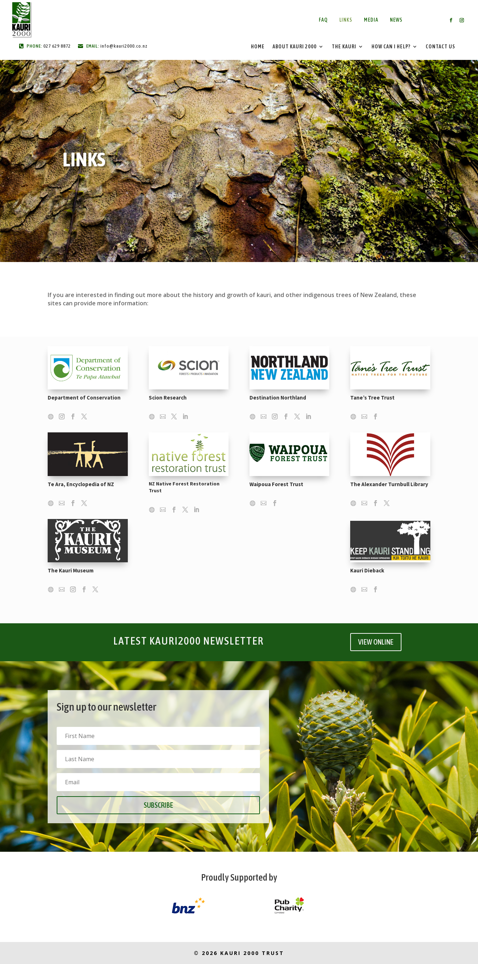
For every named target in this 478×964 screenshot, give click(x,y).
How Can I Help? (390, 46)
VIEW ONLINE (376, 642)
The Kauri (344, 46)
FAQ (323, 20)
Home (258, 46)
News (396, 20)
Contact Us (440, 46)
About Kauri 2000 (295, 46)
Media (371, 20)
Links (345, 20)
